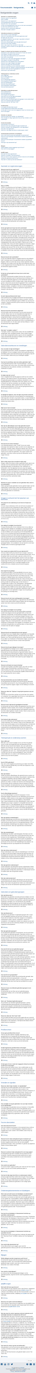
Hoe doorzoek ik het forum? (7, 124)
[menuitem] (29, 3)
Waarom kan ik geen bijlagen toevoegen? (11, 63)
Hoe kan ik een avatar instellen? (8, 43)
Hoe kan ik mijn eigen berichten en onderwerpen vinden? (14, 130)
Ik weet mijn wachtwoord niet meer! (9, 26)
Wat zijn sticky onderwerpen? (8, 84)
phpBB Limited (25, 1290)
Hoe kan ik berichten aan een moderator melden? (13, 66)
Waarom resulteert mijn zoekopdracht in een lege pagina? (15, 127)
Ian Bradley (21, 1367)
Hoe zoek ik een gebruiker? (7, 128)
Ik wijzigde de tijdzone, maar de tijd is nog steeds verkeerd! (15, 39)
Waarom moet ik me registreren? (9, 18)
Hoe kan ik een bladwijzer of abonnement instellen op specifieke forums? (16, 140)
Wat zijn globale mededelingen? (8, 81)
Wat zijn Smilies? (5, 78)
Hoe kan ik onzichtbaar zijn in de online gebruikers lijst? (14, 36)
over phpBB (24, 1293)
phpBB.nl (24, 1370)
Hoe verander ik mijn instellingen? (9, 34)
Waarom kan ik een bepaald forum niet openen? (12, 61)
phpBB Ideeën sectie (14, 1306)
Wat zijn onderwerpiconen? (7, 87)
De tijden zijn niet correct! (7, 37)
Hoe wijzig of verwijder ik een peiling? (10, 60)
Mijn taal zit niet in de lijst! (7, 40)
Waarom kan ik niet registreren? (8, 21)
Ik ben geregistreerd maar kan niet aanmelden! (12, 22)
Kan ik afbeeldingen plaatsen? (8, 79)
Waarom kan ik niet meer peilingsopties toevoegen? (13, 58)
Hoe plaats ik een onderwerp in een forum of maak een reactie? (16, 52)
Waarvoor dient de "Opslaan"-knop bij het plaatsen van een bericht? (17, 67)
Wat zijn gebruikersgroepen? (8, 94)
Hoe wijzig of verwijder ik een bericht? (10, 54)
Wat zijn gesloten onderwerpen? (8, 85)
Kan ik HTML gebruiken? (7, 76)
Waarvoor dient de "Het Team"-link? (9, 102)
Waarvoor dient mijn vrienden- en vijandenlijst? (12, 116)
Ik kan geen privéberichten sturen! (9, 107)
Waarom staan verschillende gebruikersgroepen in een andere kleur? (17, 99)
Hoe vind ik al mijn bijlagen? (7, 149)
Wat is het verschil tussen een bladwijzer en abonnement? (15, 135)
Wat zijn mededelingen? (7, 82)
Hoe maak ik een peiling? (7, 57)
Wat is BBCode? (5, 75)
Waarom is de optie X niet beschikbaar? (10, 155)
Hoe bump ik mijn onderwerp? (8, 70)
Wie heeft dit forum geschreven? (9, 154)
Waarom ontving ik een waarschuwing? (10, 64)
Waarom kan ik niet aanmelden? (9, 23)
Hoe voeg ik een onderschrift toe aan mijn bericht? (13, 55)
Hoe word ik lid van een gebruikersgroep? (11, 96)
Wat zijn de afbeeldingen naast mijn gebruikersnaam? (14, 42)
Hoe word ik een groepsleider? (8, 97)
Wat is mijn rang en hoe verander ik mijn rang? (12, 45)
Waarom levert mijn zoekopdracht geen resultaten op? (14, 125)
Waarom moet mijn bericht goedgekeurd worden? (13, 68)
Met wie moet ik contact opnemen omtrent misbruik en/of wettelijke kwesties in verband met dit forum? (17, 157)
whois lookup (6, 1321)
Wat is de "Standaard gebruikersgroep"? (10, 100)
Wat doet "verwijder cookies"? (8, 29)
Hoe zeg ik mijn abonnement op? (9, 142)
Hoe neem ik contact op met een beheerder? (11, 159)
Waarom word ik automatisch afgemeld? (11, 28)
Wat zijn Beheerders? (6, 92)
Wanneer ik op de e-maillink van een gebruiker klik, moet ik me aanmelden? (16, 47)
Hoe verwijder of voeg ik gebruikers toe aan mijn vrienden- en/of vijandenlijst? (16, 118)
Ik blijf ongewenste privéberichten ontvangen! (12, 108)
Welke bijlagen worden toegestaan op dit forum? (12, 147)
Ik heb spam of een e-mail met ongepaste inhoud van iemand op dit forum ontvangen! (17, 110)
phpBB (12, 1369)
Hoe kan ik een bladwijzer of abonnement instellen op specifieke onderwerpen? (16, 137)
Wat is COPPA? (4, 19)
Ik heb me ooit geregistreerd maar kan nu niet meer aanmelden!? (16, 25)
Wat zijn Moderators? (6, 93)
